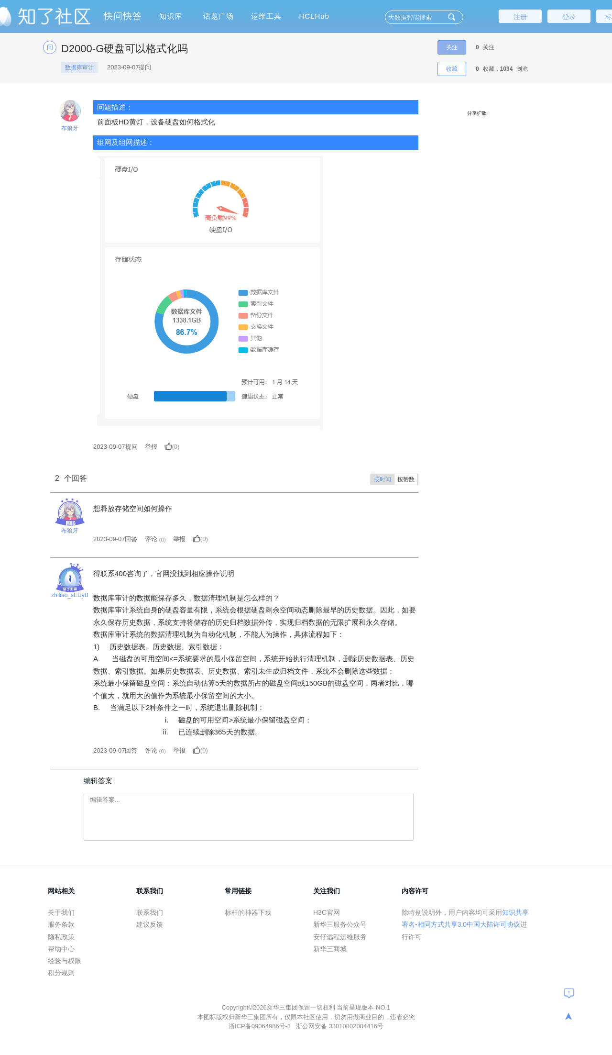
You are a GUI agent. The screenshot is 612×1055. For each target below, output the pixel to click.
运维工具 (266, 16)
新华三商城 (330, 949)
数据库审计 (79, 67)
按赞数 (406, 479)
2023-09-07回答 (115, 539)
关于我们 (61, 912)
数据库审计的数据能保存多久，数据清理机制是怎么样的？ (186, 598)
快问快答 (123, 16)
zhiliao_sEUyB (69, 595)
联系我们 (149, 912)
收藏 (452, 69)
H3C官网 (326, 912)
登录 (569, 17)
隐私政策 (61, 937)
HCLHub (314, 16)
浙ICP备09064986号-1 (261, 1026)
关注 (452, 47)
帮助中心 (61, 949)
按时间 (382, 479)
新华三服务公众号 (340, 924)
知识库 (170, 16)
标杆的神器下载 (248, 912)
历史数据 (115, 647)
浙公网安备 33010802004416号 (339, 1026)
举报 (151, 446)
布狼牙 (69, 128)
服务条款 (61, 924)
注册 (520, 17)
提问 (115, 446)
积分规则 (61, 973)
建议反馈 (149, 924)
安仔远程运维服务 (340, 937)
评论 (151, 539)
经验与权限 (64, 961)
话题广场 (218, 16)
